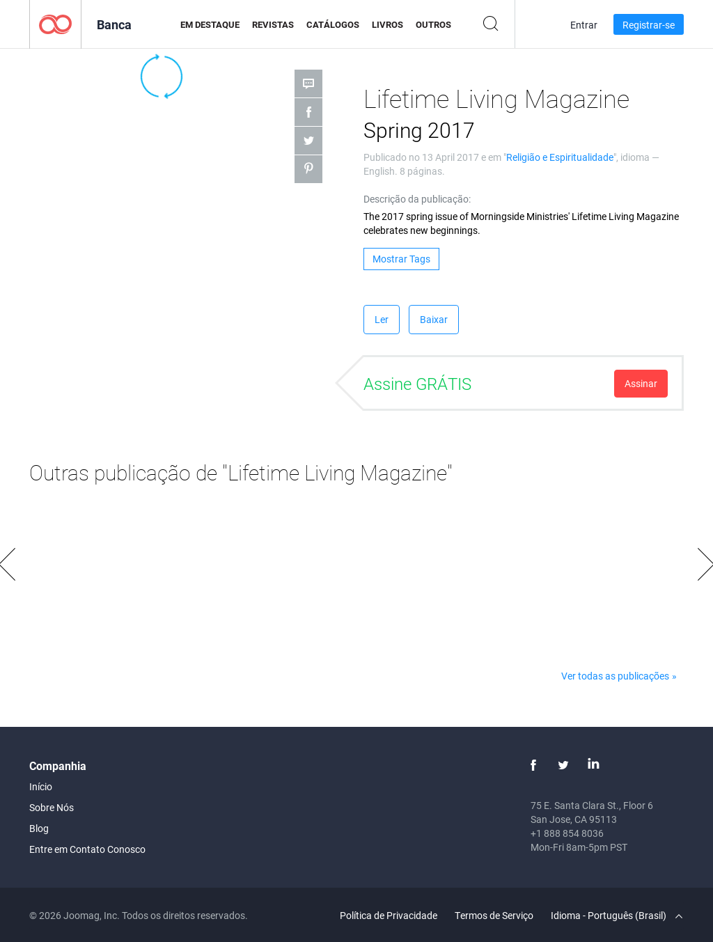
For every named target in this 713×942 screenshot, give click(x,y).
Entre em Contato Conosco (87, 849)
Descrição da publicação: (417, 198)
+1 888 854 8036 (567, 833)
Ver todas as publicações (615, 675)
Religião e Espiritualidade (559, 157)
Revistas (273, 24)
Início (40, 786)
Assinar (641, 383)
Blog (39, 828)
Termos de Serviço (494, 915)
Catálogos (332, 24)
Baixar (434, 319)
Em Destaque (210, 24)
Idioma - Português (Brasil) (616, 915)
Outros (433, 24)
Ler (382, 319)
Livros (387, 24)
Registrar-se (648, 24)
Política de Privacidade (388, 915)
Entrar (583, 24)
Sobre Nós (51, 807)
